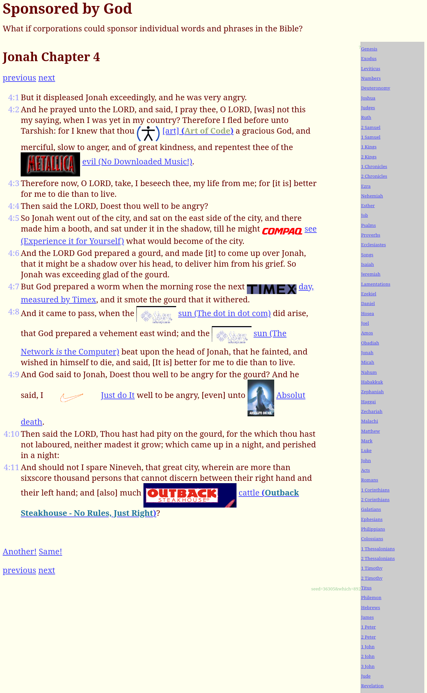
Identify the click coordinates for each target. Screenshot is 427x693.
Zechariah (371, 411)
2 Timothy (371, 578)
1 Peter (368, 627)
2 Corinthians (375, 500)
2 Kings (368, 157)
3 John (367, 666)
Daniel (368, 303)
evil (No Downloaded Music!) (137, 161)
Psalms (368, 225)
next (46, 77)
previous (19, 77)
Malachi (369, 421)
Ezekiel (368, 294)
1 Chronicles (374, 166)
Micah (367, 362)
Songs (367, 255)
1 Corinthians (375, 490)
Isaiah (367, 264)
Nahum (369, 372)
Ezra (366, 186)
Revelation (372, 686)
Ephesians (371, 519)
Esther (368, 205)
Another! (20, 551)
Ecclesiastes (373, 245)
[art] (198, 130)
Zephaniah (372, 392)
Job (364, 215)
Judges (368, 108)
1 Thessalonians (378, 549)
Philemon (371, 597)
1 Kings (368, 147)
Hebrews (370, 607)
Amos (367, 333)
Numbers (371, 78)
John (366, 460)
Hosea (367, 313)
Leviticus (370, 68)
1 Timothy (371, 568)
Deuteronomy (375, 88)
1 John (367, 647)
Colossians (372, 539)
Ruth (366, 117)
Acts (365, 470)
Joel (365, 323)
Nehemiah (372, 196)
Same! (50, 551)
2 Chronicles (374, 176)
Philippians (373, 529)
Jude (366, 676)
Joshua (368, 98)
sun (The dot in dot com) (224, 312)
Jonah (367, 353)
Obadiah (370, 343)
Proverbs (370, 235)
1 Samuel (370, 137)
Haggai (368, 402)
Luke (366, 450)
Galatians (371, 509)
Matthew (370, 431)
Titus (366, 588)
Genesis (369, 49)
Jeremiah (370, 274)
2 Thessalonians (378, 558)
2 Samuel (370, 127)
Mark (366, 441)
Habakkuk (372, 382)
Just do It (117, 394)
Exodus (368, 58)
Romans (369, 480)
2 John (367, 656)
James (367, 617)
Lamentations (375, 284)
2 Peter (368, 637)
